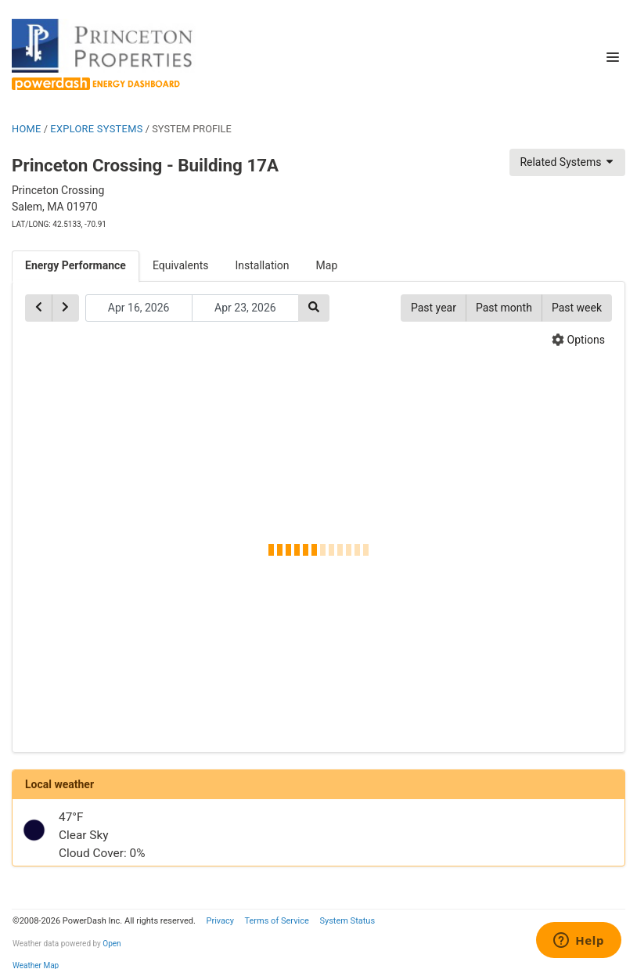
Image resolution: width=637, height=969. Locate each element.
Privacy (220, 921)
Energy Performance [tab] (75, 265)
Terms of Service (276, 921)
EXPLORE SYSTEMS (96, 129)
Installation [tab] (263, 265)
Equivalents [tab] (181, 265)
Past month (504, 307)
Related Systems (567, 162)
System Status (347, 921)
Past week (577, 307)
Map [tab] (327, 265)
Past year (433, 307)
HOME (26, 129)
